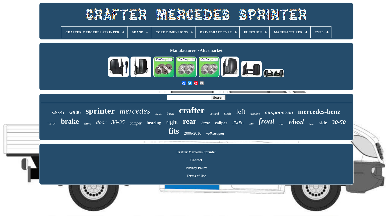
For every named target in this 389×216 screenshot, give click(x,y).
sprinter (100, 110)
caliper (221, 123)
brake (70, 121)
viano (87, 123)
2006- (238, 122)
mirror (51, 123)
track (170, 113)
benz (205, 122)
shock (158, 114)
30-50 (339, 122)
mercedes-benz (319, 111)
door (101, 122)
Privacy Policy (196, 168)
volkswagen (215, 133)
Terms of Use (196, 176)
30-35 (118, 122)
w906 (75, 112)
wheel (296, 121)
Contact (196, 160)
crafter (191, 110)
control (214, 113)
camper (136, 123)
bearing (154, 122)
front (266, 121)
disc (251, 123)
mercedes (135, 110)
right (172, 122)
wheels (58, 113)
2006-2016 (192, 133)
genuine (255, 113)
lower (312, 124)
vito (281, 124)
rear (189, 121)
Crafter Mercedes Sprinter (196, 152)
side (323, 122)
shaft (227, 113)
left (240, 111)
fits (173, 130)
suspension (279, 113)
